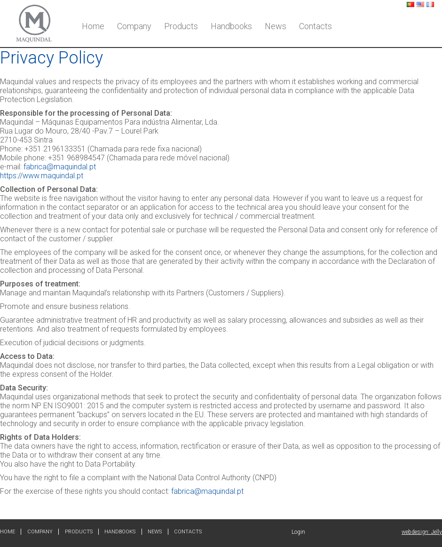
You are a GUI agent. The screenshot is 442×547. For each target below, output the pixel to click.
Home (93, 26)
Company (134, 26)
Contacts (315, 26)
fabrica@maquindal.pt (60, 166)
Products (181, 26)
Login (298, 532)
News (275, 26)
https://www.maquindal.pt (41, 175)
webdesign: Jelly (422, 532)
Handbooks (231, 26)
